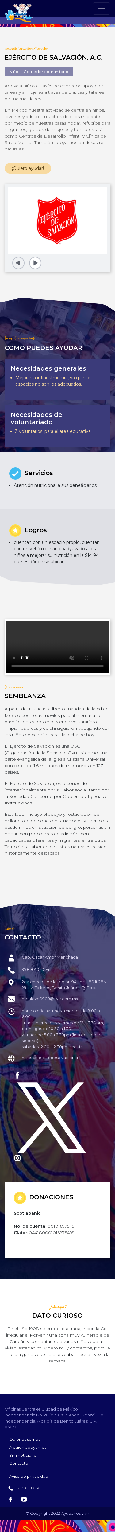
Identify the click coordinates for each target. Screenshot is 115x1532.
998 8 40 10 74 (35, 969)
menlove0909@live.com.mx (50, 998)
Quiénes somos (24, 1439)
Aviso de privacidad (28, 1476)
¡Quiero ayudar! (28, 168)
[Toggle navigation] (101, 8)
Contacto (18, 1463)
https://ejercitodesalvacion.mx (52, 1057)
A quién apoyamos (27, 1447)
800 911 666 (28, 1487)
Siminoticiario (22, 1455)
